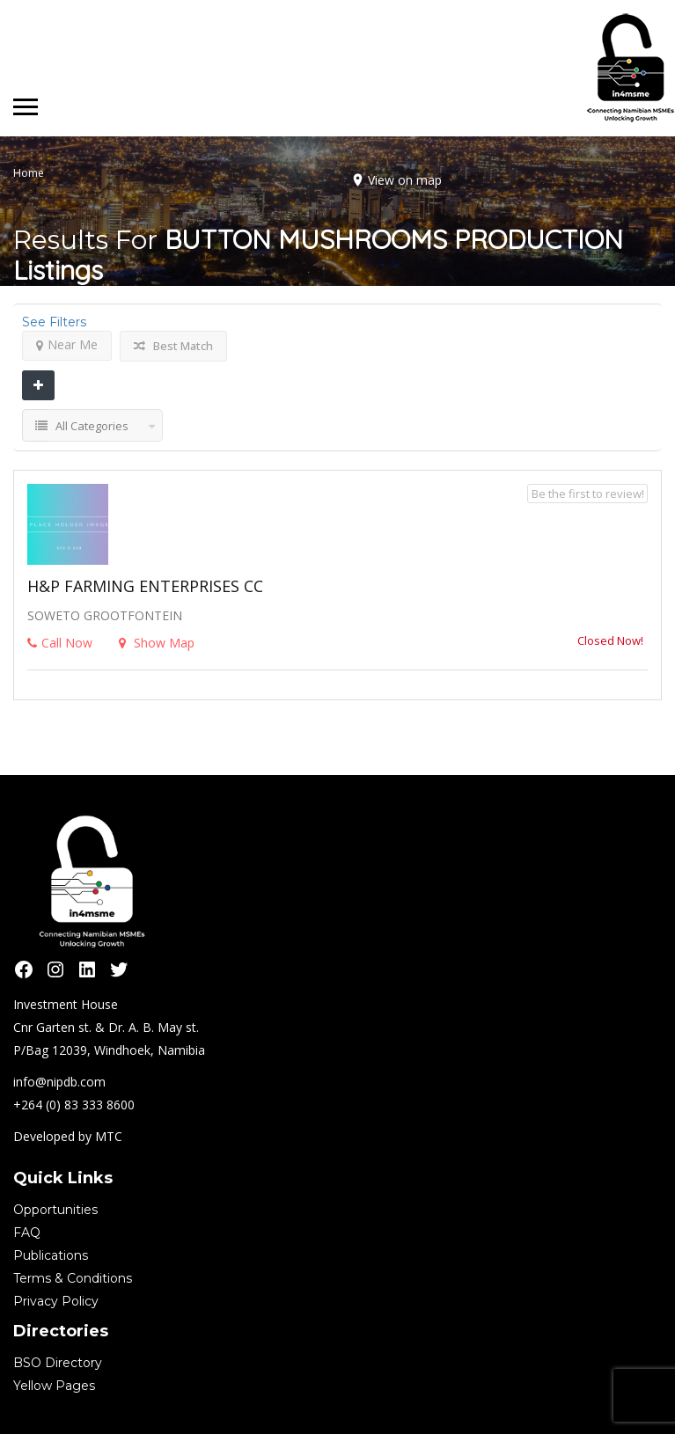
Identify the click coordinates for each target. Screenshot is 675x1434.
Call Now (59, 642)
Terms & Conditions (72, 1278)
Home (28, 172)
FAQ (26, 1232)
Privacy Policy (56, 1301)
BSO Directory (57, 1363)
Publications (50, 1255)
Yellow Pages (54, 1386)
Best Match (173, 346)
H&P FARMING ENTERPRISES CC (145, 585)
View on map (405, 180)
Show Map (156, 642)
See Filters (54, 322)
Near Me (67, 344)
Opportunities (55, 1210)
